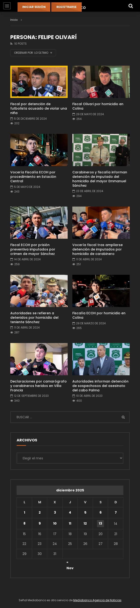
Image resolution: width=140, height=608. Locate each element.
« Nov (70, 563)
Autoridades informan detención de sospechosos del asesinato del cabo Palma (100, 386)
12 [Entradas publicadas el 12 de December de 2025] (85, 523)
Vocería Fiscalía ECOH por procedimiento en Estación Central (33, 176)
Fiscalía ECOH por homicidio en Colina (98, 315)
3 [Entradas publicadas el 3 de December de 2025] (55, 512)
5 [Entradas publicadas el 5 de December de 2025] (85, 512)
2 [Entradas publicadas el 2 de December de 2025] (40, 512)
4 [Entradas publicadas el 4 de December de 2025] (70, 512)
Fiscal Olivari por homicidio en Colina (97, 106)
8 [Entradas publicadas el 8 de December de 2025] (24, 523)
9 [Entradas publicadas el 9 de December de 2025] (40, 523)
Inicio (14, 20)
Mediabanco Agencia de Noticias (97, 600)
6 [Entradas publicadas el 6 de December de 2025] (100, 512)
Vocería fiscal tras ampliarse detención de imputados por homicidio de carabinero (97, 249)
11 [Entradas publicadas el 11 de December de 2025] (70, 523)
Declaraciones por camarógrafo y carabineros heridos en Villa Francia (38, 386)
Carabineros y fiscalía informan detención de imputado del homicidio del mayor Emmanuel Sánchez (99, 179)
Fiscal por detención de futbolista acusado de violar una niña (38, 108)
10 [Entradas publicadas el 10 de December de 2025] (55, 523)
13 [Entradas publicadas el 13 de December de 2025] (100, 523)
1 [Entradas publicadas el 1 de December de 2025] (24, 512)
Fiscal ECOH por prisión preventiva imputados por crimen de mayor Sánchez (32, 249)
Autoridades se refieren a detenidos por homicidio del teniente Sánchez (34, 317)
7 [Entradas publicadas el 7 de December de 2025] (116, 512)
